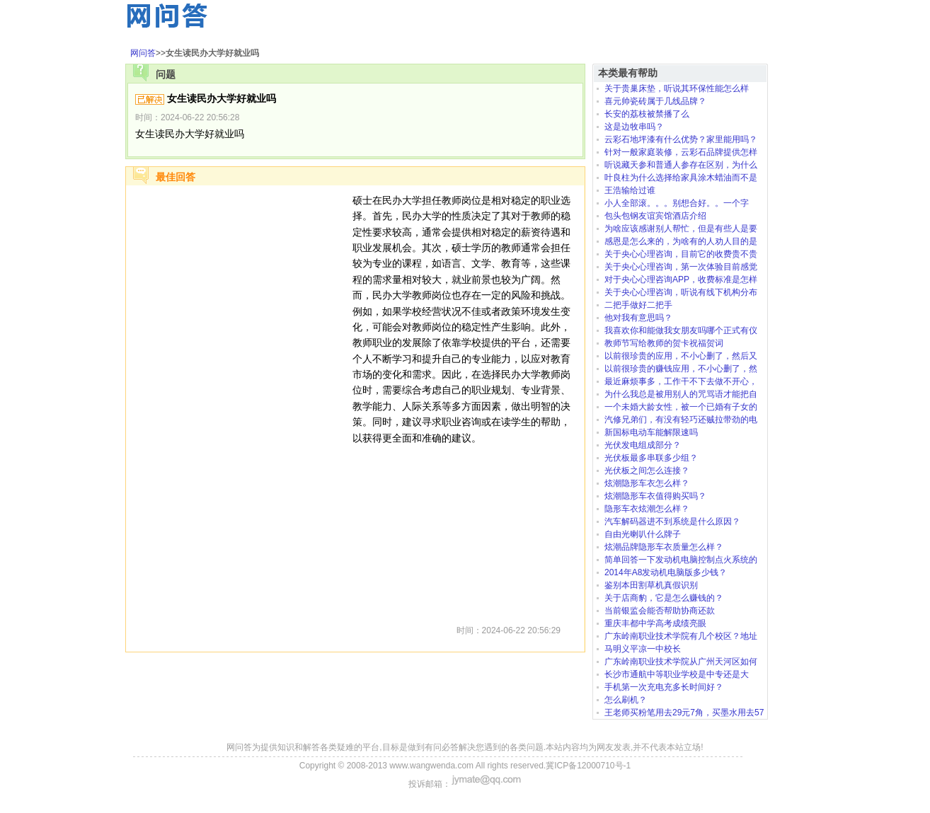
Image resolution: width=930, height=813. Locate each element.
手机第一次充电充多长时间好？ (663, 687)
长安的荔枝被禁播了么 (646, 114)
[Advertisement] (239, 404)
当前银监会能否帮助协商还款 (659, 611)
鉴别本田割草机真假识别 (651, 585)
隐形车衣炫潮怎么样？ (646, 509)
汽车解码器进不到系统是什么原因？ (672, 521)
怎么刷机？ (625, 700)
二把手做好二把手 (638, 305)
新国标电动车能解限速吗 (651, 432)
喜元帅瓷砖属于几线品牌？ (655, 101)
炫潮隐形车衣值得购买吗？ (655, 496)
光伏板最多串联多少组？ (651, 458)
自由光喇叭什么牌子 (642, 534)
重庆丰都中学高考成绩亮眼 (655, 623)
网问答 (143, 53)
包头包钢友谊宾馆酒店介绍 (655, 216)
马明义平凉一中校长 (642, 649)
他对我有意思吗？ (638, 318)
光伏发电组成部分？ (642, 445)
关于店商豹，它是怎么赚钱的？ (663, 598)
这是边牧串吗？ (634, 127)
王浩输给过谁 (629, 190)
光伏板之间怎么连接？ (646, 470)
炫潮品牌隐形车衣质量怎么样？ (663, 547)
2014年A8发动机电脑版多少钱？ (665, 572)
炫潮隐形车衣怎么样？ (646, 483)
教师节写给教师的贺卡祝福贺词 (663, 343)
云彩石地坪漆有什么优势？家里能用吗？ (680, 139)
